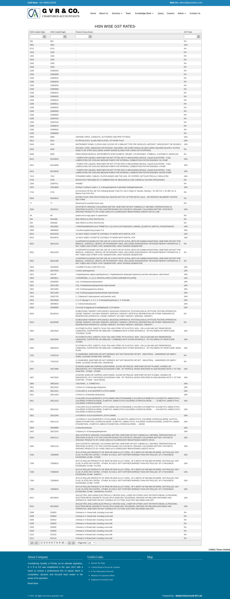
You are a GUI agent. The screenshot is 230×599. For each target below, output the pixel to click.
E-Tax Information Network (102, 571)
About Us (103, 13)
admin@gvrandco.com (190, 2)
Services (117, 13)
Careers (170, 13)
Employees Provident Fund (102, 579)
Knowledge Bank (144, 13)
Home (93, 13)
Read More (33, 583)
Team (128, 13)
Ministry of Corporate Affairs (103, 575)
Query (161, 13)
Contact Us (195, 13)
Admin (182, 13)
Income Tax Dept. (98, 563)
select (94, 543)
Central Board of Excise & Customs (105, 567)
